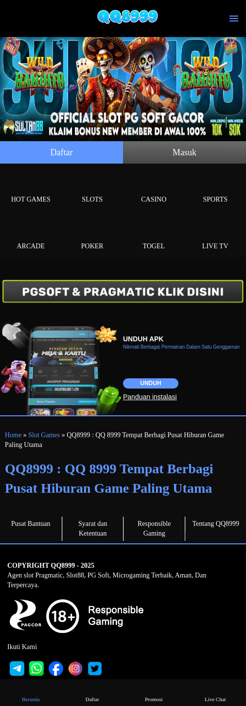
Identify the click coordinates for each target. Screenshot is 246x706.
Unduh (150, 383)
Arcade (30, 235)
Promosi (154, 692)
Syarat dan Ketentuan (92, 528)
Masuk (184, 152)
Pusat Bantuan (31, 523)
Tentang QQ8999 (215, 523)
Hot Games (30, 188)
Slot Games (44, 435)
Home (13, 435)
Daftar (62, 152)
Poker (92, 235)
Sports (215, 188)
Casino (153, 188)
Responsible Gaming (154, 528)
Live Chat (215, 692)
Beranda (31, 692)
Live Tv (215, 235)
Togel (153, 235)
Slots (92, 188)
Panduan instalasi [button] (150, 397)
